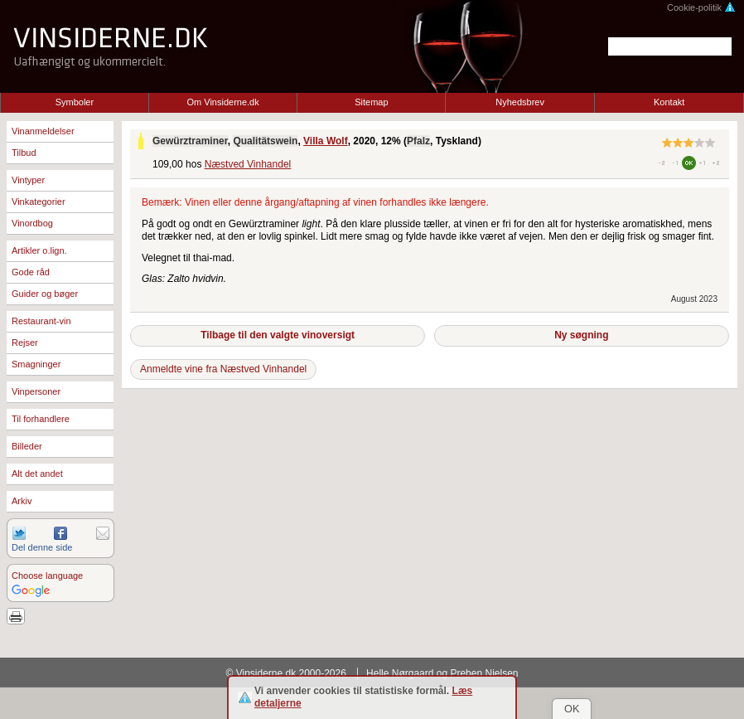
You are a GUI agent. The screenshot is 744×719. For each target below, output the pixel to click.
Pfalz (418, 141)
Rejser (25, 342)
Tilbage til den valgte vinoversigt (277, 335)
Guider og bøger (45, 294)
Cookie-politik (701, 7)
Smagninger (36, 364)
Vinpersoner (36, 391)
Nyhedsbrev (519, 102)
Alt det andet (37, 474)
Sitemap (371, 102)
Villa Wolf (325, 141)
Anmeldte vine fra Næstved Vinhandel (223, 369)
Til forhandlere (41, 419)
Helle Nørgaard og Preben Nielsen (442, 673)
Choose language (47, 576)
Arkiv (21, 501)
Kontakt (669, 102)
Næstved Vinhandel (248, 164)
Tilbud (24, 153)
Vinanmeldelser (43, 131)
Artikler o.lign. (39, 250)
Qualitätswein (265, 141)
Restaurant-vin (41, 321)
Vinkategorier (38, 201)
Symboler (75, 102)
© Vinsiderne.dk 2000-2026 (286, 673)
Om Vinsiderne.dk (223, 102)
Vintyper (28, 180)
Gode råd (31, 272)
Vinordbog (32, 223)
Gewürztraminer (190, 141)
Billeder (27, 446)
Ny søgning (581, 335)
